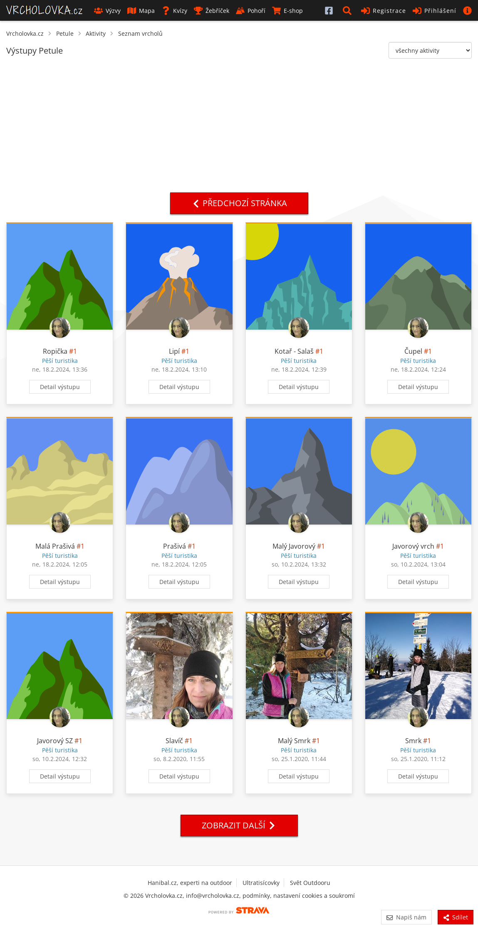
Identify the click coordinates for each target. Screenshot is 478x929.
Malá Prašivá (55, 546)
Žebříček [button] (211, 10)
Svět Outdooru (310, 883)
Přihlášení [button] (434, 10)
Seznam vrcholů (140, 33)
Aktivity (96, 33)
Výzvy (107, 10)
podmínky (256, 895)
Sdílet (455, 917)
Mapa (141, 10)
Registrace (383, 10)
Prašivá (174, 546)
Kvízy (174, 10)
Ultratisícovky (261, 883)
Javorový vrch (413, 546)
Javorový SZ (55, 740)
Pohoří (250, 10)
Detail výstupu (60, 387)
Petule (65, 33)
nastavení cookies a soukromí (314, 895)
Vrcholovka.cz (25, 33)
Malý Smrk (294, 740)
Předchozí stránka (239, 203)
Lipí (174, 351)
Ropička (55, 351)
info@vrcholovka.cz (212, 895)
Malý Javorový (293, 546)
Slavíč (174, 740)
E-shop (287, 10)
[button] (348, 10)
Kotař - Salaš (294, 351)
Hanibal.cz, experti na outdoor (190, 883)
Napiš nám (406, 917)
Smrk (413, 740)
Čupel (413, 351)
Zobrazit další (239, 825)
